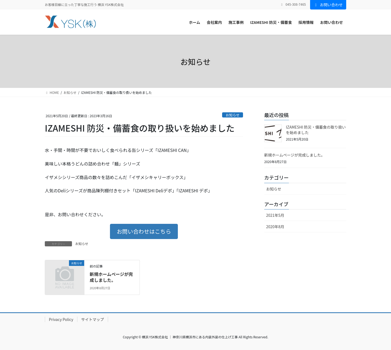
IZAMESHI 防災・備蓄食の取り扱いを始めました (316, 129)
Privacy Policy (61, 319)
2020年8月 (275, 226)
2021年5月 (275, 215)
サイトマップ (92, 319)
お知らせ (232, 114)
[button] (144, 231)
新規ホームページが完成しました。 (111, 277)
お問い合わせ (328, 4)
